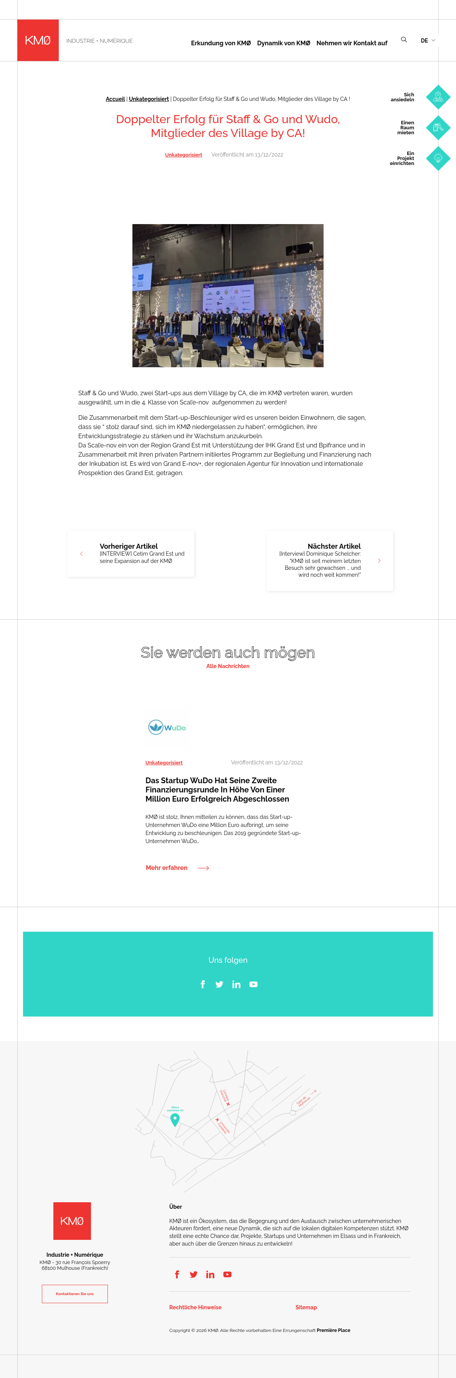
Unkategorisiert (149, 99)
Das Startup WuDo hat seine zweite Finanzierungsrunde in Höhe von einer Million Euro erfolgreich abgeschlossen (217, 790)
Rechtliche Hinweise (195, 1307)
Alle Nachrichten (228, 666)
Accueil (115, 99)
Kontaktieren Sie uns (75, 1294)
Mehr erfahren (166, 868)
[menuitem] (428, 40)
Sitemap (306, 1307)
